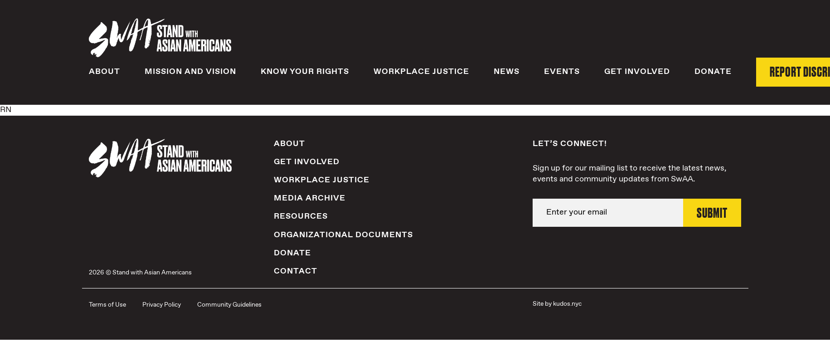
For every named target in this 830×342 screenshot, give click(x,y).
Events (562, 72)
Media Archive (309, 198)
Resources (301, 216)
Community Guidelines (229, 305)
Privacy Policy (161, 305)
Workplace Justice (421, 72)
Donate (713, 72)
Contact (295, 271)
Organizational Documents (343, 235)
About (104, 72)
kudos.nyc (567, 304)
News (506, 72)
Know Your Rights (305, 72)
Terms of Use (107, 305)
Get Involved (637, 72)
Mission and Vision (190, 72)
